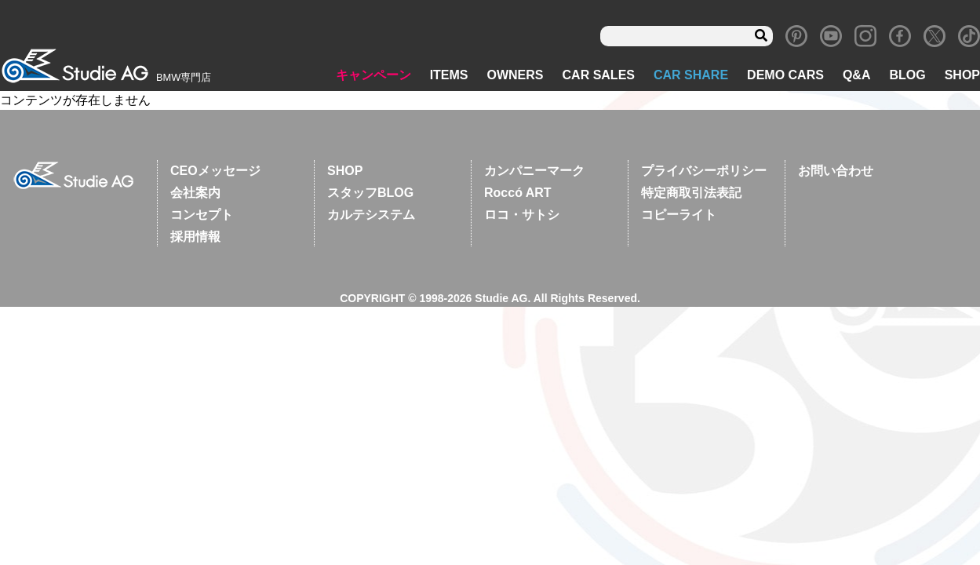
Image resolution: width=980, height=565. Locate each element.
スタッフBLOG (370, 192)
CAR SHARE (691, 75)
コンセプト (201, 214)
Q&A (857, 75)
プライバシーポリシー (704, 170)
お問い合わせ (835, 170)
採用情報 (195, 236)
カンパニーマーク (534, 170)
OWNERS (515, 75)
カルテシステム (371, 214)
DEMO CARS (785, 75)
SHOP (962, 75)
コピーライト (678, 214)
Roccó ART (518, 192)
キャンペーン (373, 75)
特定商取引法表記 (691, 192)
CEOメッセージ (215, 170)
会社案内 (195, 192)
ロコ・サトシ (521, 214)
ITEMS (449, 75)
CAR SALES (599, 75)
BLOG (907, 75)
